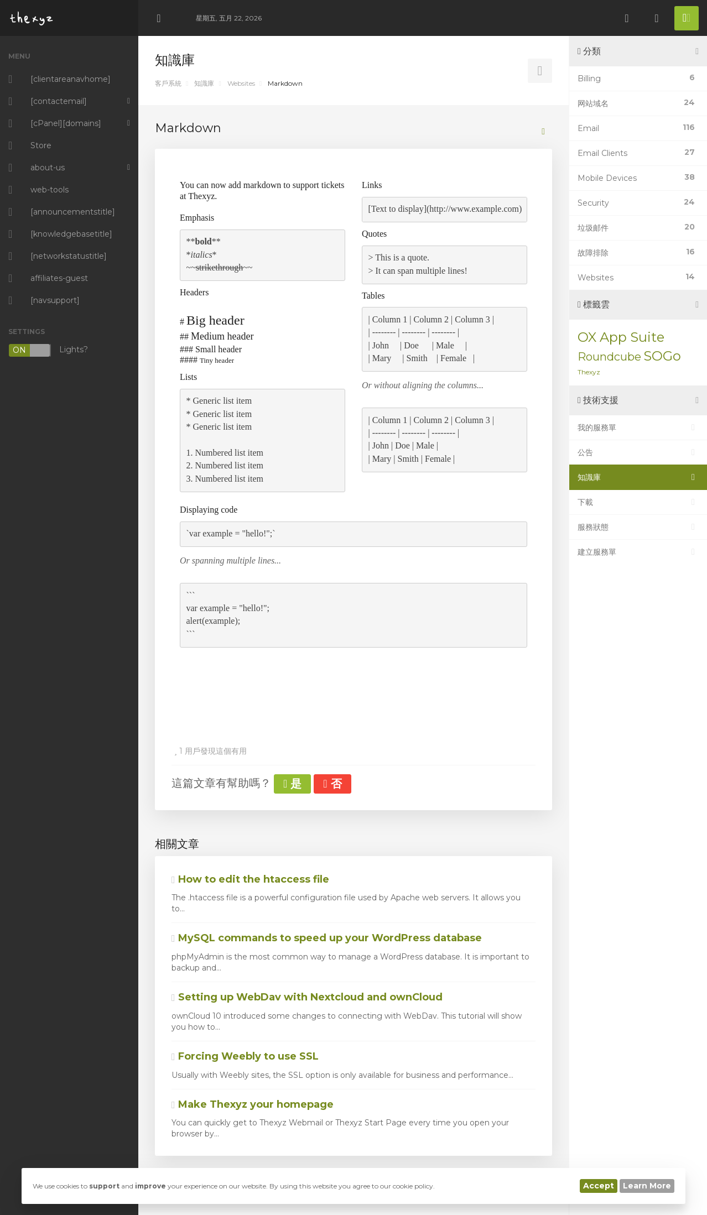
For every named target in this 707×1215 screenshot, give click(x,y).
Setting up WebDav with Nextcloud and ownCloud (307, 997)
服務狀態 (638, 527)
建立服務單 (638, 552)
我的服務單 (638, 427)
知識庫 (204, 83)
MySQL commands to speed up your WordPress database (326, 938)
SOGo (662, 356)
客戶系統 (168, 83)
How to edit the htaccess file (250, 879)
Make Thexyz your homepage (252, 1104)
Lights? (48, 350)
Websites (241, 83)
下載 (638, 502)
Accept (598, 1186)
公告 (638, 452)
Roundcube (609, 356)
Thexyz (589, 372)
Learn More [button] (647, 1186)
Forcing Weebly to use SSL (245, 1056)
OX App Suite (621, 337)
